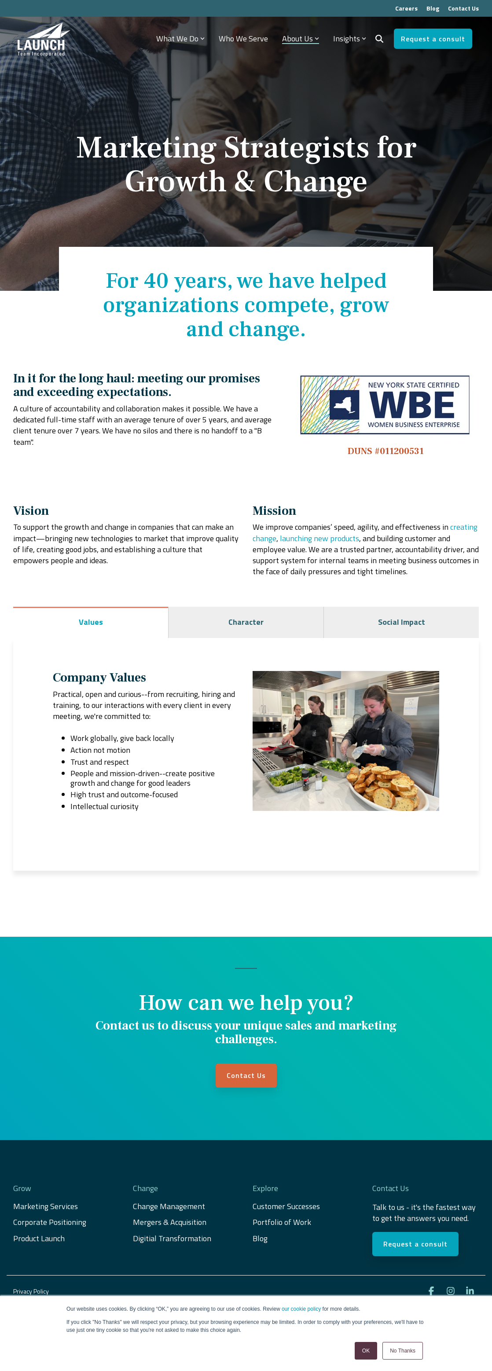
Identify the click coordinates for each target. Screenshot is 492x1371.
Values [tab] (91, 622)
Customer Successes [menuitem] (286, 1206)
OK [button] (366, 1351)
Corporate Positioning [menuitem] (49, 1222)
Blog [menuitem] (432, 8)
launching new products (319, 538)
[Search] (379, 39)
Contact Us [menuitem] (463, 8)
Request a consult (433, 38)
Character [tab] (246, 622)
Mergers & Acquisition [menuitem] (170, 1222)
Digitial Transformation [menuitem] (172, 1238)
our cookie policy (301, 1309)
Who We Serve (243, 38)
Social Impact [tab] (401, 622)
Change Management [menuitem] (169, 1206)
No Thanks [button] (402, 1351)
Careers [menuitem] (406, 8)
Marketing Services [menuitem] (45, 1206)
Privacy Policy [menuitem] (31, 1291)
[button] (432, 1291)
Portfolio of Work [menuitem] (282, 1222)
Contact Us (246, 1075)
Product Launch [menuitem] (39, 1238)
